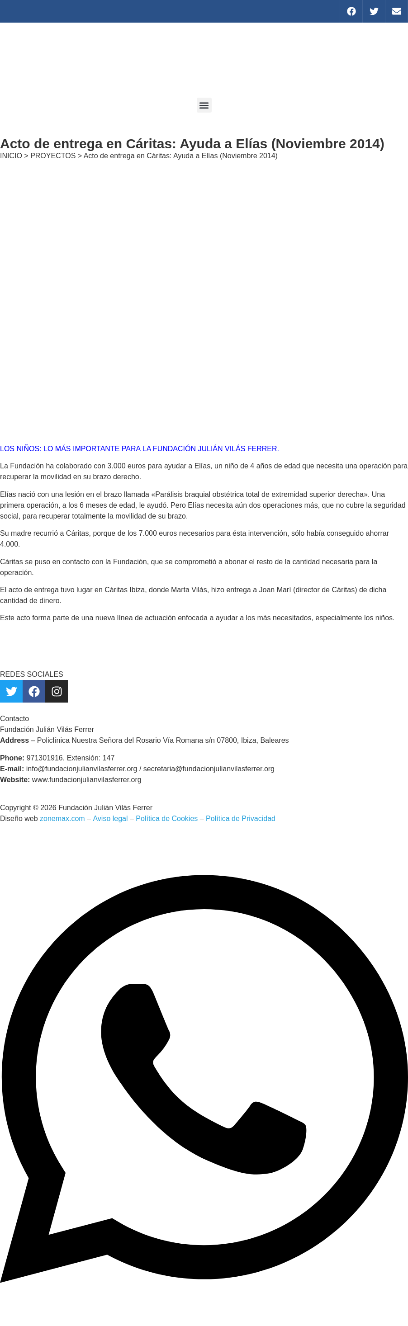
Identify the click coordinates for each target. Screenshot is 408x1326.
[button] (204, 105)
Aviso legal (110, 818)
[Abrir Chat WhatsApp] (204, 1309)
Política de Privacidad (240, 818)
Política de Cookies (167, 818)
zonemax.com (62, 818)
